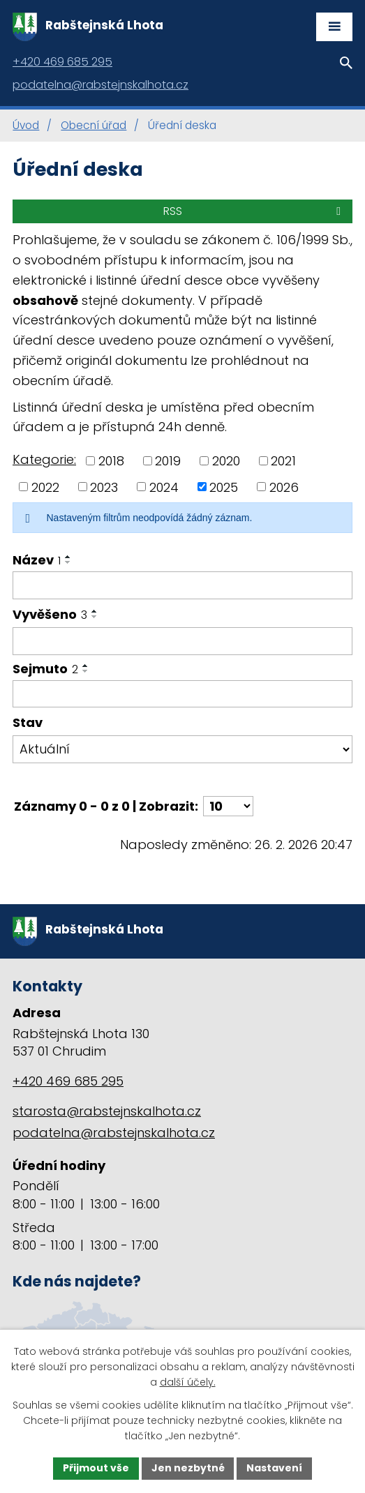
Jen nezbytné (188, 1468)
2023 (104, 486)
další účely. (188, 1382)
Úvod (26, 125)
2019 (168, 461)
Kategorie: (44, 459)
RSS (254, 211)
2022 (45, 486)
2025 (223, 486)
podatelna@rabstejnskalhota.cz (114, 1132)
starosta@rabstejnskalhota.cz (107, 1111)
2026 (284, 486)
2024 (164, 486)
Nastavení (275, 1468)
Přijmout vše (96, 1468)
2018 (111, 461)
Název (37, 560)
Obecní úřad (93, 125)
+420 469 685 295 (68, 1081)
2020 (226, 461)
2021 (283, 461)
